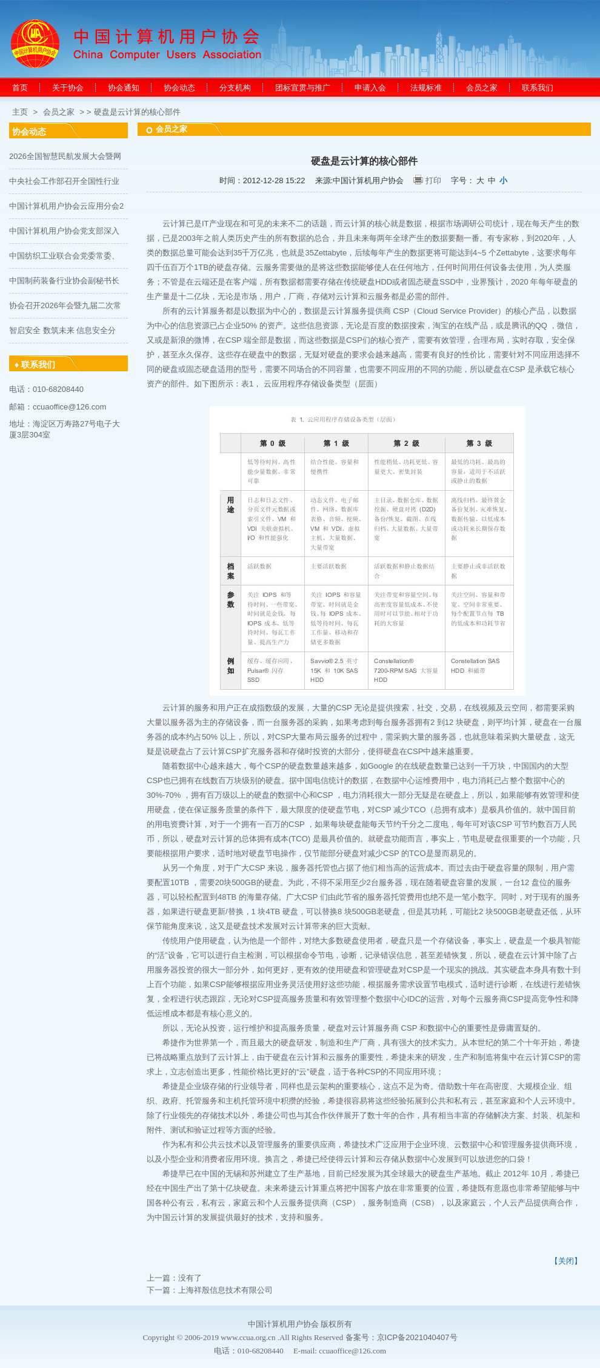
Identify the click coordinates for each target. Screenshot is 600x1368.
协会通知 (123, 87)
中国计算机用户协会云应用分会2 (66, 206)
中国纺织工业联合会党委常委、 (64, 255)
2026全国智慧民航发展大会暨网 (65, 156)
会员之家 (482, 87)
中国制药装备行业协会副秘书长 (64, 280)
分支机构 (235, 87)
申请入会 (370, 87)
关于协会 (68, 87)
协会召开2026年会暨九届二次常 (65, 305)
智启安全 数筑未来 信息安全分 (62, 330)
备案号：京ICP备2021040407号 (401, 1337)
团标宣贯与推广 (302, 87)
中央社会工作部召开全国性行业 (64, 181)
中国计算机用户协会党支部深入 (64, 230)
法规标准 (426, 87)
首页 (20, 87)
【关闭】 (566, 1260)
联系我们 (537, 87)
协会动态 (179, 87)
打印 (433, 180)
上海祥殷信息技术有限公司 (225, 1290)
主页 (20, 111)
